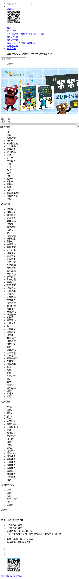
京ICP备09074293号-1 (11, 576)
